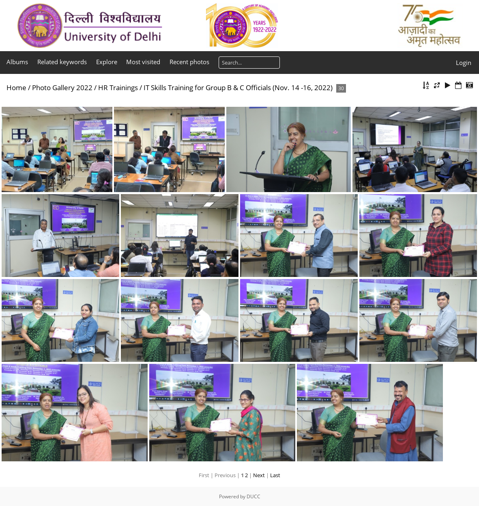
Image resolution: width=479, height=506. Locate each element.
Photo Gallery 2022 (62, 87)
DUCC (253, 496)
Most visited (143, 62)
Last (275, 475)
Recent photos (189, 62)
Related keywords (62, 62)
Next (259, 475)
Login (463, 62)
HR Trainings (118, 87)
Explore (106, 62)
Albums (17, 62)
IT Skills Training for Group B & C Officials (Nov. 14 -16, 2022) (238, 87)
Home (16, 87)
